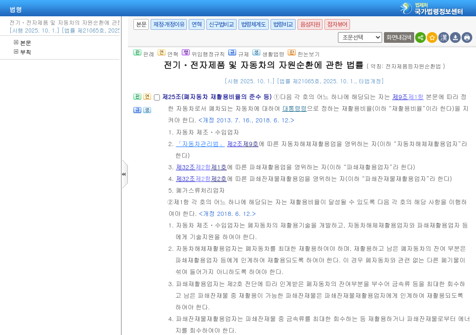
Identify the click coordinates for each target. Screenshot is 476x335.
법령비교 (283, 24)
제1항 (416, 96)
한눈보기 (304, 54)
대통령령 (294, 108)
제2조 (235, 143)
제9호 (250, 143)
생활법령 (268, 54)
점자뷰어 (337, 24)
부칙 (22, 52)
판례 (143, 54)
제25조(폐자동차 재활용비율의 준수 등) (217, 96)
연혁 (196, 24)
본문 (22, 43)
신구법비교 (221, 24)
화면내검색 (399, 37)
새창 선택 (336, 32)
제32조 (185, 166)
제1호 (219, 166)
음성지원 (310, 24)
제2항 (203, 166)
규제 (238, 54)
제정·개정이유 (168, 24)
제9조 (400, 96)
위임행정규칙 (203, 54)
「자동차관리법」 (200, 143)
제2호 (219, 178)
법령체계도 (253, 24)
